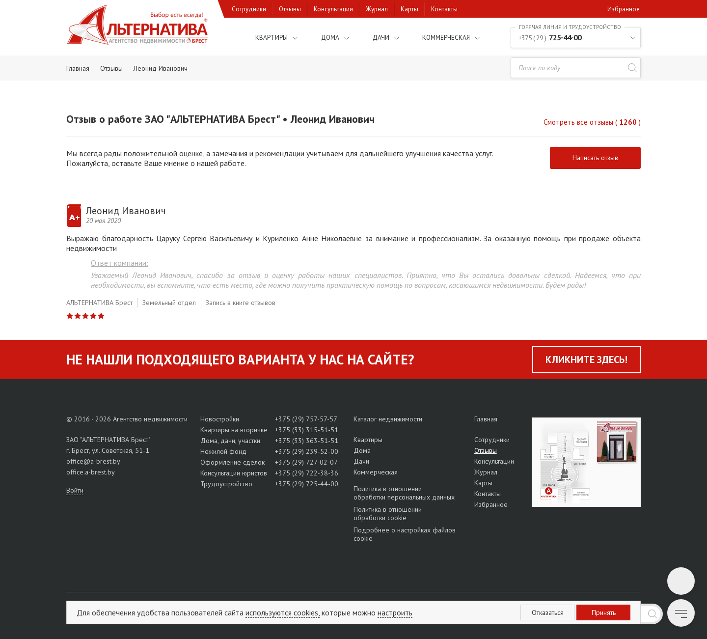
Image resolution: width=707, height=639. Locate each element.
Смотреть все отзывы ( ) (592, 122)
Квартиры (258, 37)
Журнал (377, 9)
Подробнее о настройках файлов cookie (405, 534)
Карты (409, 9)
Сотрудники (249, 9)
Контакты (444, 9)
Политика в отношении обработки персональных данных (404, 493)
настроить (395, 612)
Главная (485, 419)
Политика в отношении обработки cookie (388, 513)
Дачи (370, 37)
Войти (74, 490)
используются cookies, (282, 612)
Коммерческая (440, 37)
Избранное (623, 9)
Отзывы (290, 9)
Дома (319, 37)
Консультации (333, 9)
